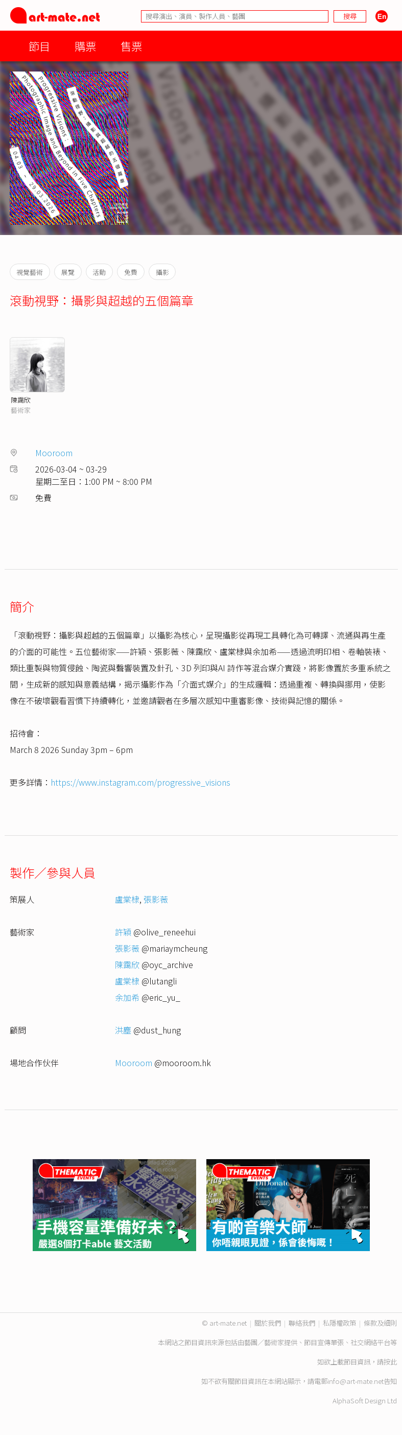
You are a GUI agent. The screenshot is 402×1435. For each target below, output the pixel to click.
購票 (85, 46)
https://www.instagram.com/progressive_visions (140, 782)
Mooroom (54, 452)
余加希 (127, 997)
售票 (131, 46)
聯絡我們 (302, 1323)
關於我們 (267, 1323)
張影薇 (156, 899)
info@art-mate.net (355, 1381)
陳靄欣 (21, 400)
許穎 (123, 932)
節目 (39, 46)
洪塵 (123, 1030)
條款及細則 (380, 1323)
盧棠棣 (127, 899)
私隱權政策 (339, 1323)
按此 (390, 1362)
